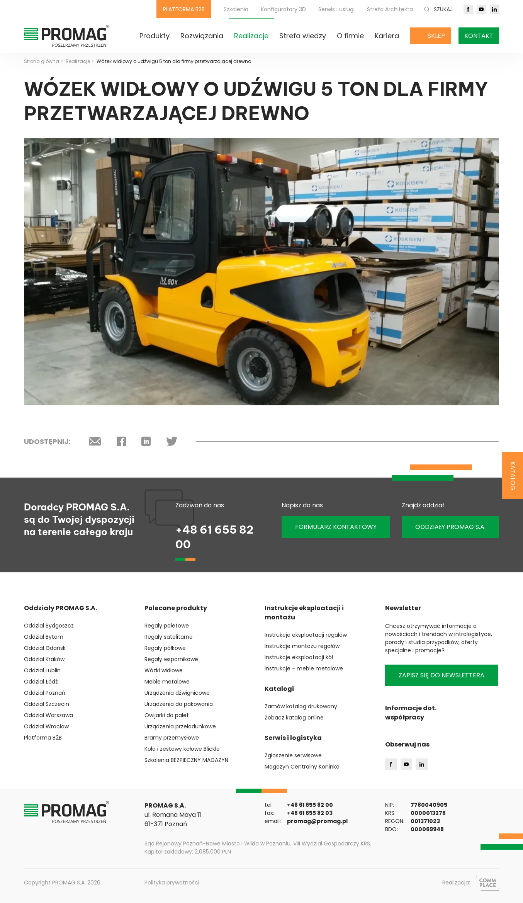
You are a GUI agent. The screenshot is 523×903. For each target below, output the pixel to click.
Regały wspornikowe (171, 659)
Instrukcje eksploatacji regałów (306, 635)
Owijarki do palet (166, 715)
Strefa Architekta (390, 9)
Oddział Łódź (41, 681)
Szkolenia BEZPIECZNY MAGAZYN (186, 760)
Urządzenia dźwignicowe (177, 693)
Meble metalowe (167, 681)
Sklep (436, 35)
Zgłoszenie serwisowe (293, 755)
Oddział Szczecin (46, 704)
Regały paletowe (166, 625)
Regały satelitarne (168, 637)
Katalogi (279, 688)
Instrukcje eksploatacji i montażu (304, 613)
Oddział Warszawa (48, 715)
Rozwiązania (201, 36)
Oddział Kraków (44, 659)
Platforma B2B (43, 737)
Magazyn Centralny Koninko (302, 766)
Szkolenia (236, 9)
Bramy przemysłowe (171, 737)
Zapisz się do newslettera (441, 675)
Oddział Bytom (43, 637)
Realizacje (251, 36)
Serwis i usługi (336, 9)
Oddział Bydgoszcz (49, 625)
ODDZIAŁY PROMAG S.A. (450, 526)
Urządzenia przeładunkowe (180, 726)
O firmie (350, 36)
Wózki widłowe (163, 670)
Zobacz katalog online (294, 717)
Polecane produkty (175, 608)
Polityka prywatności (171, 882)
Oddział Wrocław (46, 726)
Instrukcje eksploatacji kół (299, 657)
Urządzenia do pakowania (178, 704)
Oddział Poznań (44, 693)
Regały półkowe (165, 648)
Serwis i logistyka (293, 737)
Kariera (387, 36)
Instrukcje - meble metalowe (304, 668)
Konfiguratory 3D (283, 9)
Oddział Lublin (42, 670)
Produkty (154, 36)
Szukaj (438, 9)
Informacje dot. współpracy (410, 713)
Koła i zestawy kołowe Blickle (182, 749)
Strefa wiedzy (302, 36)
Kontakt (478, 35)
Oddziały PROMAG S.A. (60, 608)
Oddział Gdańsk (45, 648)
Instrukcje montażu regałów (302, 646)
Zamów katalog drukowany (301, 706)
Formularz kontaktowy (336, 526)
